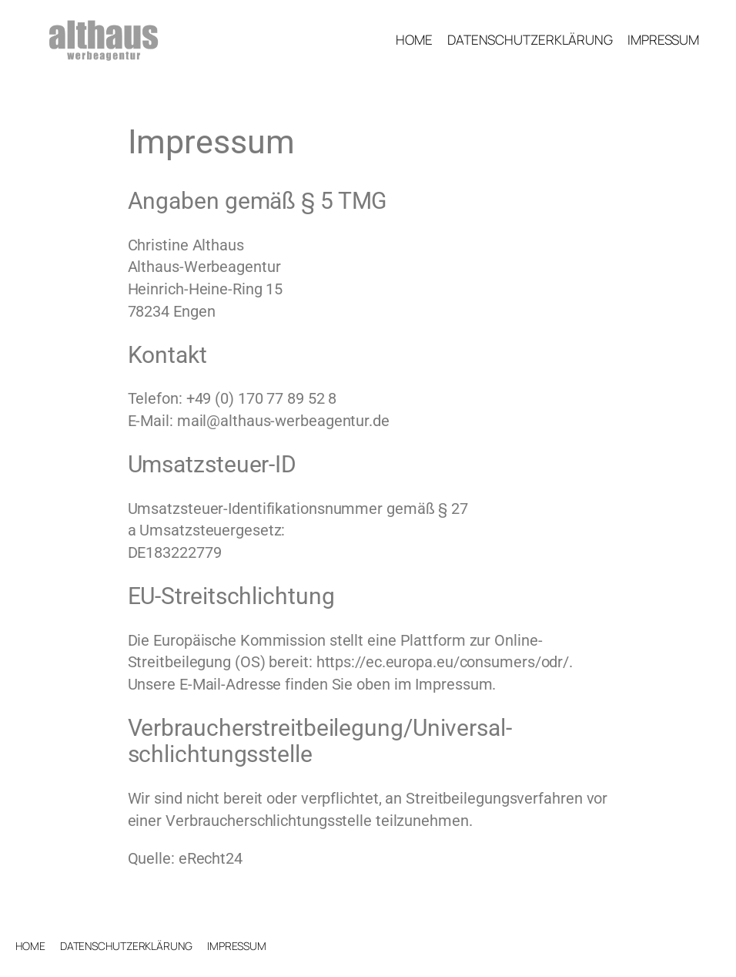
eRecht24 (211, 858)
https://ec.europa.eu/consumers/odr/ (443, 662)
